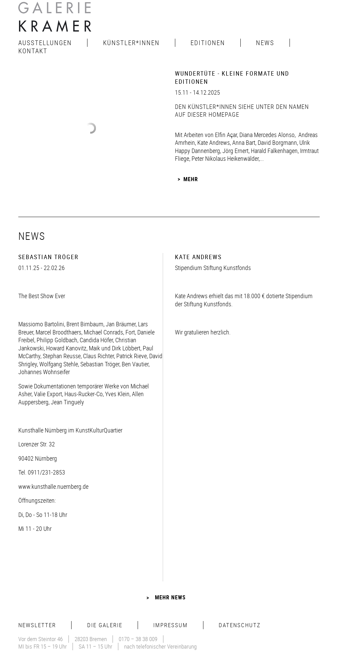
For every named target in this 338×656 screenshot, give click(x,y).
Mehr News (170, 597)
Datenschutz (240, 625)
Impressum (170, 625)
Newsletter (37, 625)
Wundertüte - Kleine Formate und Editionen (232, 77)
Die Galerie (104, 625)
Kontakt (32, 50)
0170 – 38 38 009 (138, 639)
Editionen (208, 42)
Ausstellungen (45, 42)
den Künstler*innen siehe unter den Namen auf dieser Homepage (242, 110)
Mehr (190, 179)
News (265, 42)
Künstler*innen (131, 42)
